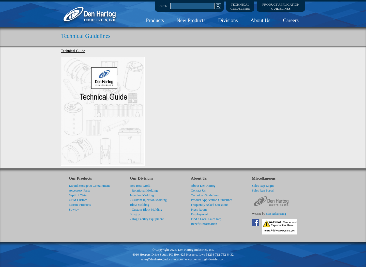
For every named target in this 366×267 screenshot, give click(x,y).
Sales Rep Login (263, 185)
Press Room (199, 209)
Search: (163, 6)
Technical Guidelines (205, 195)
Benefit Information (204, 224)
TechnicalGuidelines (240, 6)
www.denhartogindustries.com (205, 259)
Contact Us (198, 190)
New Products (191, 20)
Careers (291, 20)
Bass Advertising (276, 213)
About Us (260, 20)
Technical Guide (73, 51)
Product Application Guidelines (211, 200)
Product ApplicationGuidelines (280, 6)
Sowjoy (74, 209)
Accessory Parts (79, 190)
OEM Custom (78, 200)
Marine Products (80, 205)
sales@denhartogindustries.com (162, 259)
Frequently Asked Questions (209, 205)
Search (218, 6)
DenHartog (90, 14)
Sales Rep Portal (263, 190)
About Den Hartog (203, 185)
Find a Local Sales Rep (206, 219)
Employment (199, 214)
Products (155, 20)
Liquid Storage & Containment (89, 185)
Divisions (228, 20)
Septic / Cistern (79, 195)
